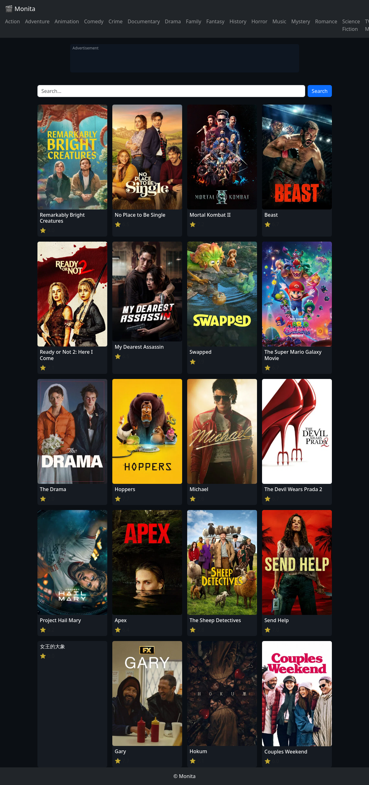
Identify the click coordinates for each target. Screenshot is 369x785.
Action (12, 21)
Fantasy (215, 21)
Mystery (300, 21)
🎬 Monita (20, 8)
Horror (259, 21)
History (237, 21)
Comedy (93, 21)
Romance (326, 21)
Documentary (144, 21)
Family (193, 21)
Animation (66, 21)
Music (279, 21)
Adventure (37, 21)
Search (320, 91)
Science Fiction (351, 25)
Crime (116, 21)
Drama (173, 21)
